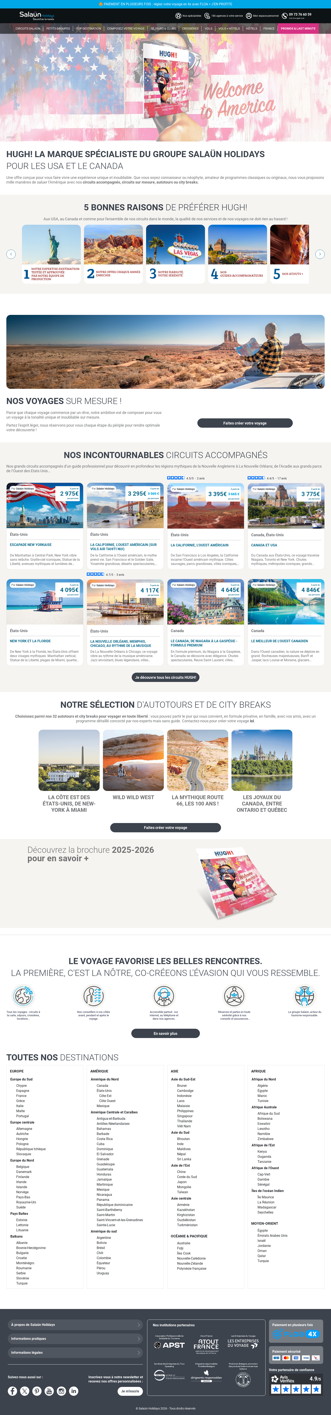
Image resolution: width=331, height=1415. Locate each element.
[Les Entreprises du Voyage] (243, 1344)
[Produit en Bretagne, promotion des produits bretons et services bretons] (243, 1375)
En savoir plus (165, 1033)
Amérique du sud (104, 1231)
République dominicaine (115, 1205)
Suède (21, 1207)
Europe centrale (22, 1122)
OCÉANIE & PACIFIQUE (189, 1236)
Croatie (21, 1258)
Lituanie (22, 1230)
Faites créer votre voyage (245, 423)
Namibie (264, 1134)
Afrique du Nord (264, 1079)
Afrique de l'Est (263, 1145)
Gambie (263, 1179)
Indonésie (184, 1096)
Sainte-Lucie (106, 1225)
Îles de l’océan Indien (268, 1191)
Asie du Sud (180, 1133)
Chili (100, 1253)
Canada (102, 1086)
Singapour (185, 1116)
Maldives (184, 1149)
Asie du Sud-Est (183, 1079)
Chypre (21, 1086)
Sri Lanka (184, 1159)
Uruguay (103, 1273)
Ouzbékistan (186, 1220)
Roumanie (23, 1268)
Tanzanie (264, 1162)
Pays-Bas (23, 1197)
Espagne (22, 1091)
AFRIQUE (258, 1071)
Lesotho (264, 1129)
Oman (262, 1251)
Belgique (22, 1167)
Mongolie (184, 1187)
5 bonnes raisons (165, 207)
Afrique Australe (264, 1107)
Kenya (262, 1152)
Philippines (185, 1111)
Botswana (265, 1119)
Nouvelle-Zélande (190, 1263)
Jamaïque (104, 1179)
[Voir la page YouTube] (49, 1391)
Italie (19, 1106)
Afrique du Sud (269, 1114)
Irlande (21, 1182)
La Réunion (266, 1202)
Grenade (103, 1159)
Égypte (263, 1091)
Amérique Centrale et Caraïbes (114, 1112)
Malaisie (183, 1106)
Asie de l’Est (180, 1165)
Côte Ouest (107, 1101)
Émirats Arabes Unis (273, 1236)
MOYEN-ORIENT (264, 1223)
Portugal (22, 1116)
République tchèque (31, 1149)
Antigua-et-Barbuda (111, 1119)
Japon (182, 1182)
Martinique (105, 1184)
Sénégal (264, 1184)
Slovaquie (23, 1154)
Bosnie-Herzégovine (31, 1248)
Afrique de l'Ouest (265, 1168)
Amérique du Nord (105, 1079)
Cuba (100, 1144)
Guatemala (105, 1169)
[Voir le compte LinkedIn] (73, 1391)
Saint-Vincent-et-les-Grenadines (120, 1220)
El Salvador (105, 1154)
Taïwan (182, 1192)
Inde (180, 1144)
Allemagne (24, 1129)
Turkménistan (187, 1225)
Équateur (103, 1263)
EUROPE (17, 1071)
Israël (262, 1241)
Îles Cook (184, 1253)
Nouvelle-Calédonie (191, 1258)
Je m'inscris (130, 1391)
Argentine (104, 1238)
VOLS (208, 28)
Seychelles (265, 1212)
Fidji (180, 1248)
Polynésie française (191, 1269)
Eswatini (264, 1124)
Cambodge (185, 1091)
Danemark (24, 1172)
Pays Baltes (19, 1214)
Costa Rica (105, 1139)
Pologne (22, 1144)
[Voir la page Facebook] (12, 1391)
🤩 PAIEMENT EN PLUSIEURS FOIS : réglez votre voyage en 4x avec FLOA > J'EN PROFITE (196, 4)
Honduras (104, 1174)
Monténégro (25, 1263)
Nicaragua (104, 1195)
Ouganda (264, 1157)
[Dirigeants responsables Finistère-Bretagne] (206, 1375)
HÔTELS (251, 28)
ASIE (174, 1071)
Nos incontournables (165, 455)
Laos (180, 1101)
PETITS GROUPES (58, 28)
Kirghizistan (186, 1215)
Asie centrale (181, 1198)
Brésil (101, 1248)
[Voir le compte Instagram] (61, 1391)
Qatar (262, 1256)
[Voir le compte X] (24, 1391)
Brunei (182, 1086)
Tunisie (263, 1101)
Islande (21, 1187)
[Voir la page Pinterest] (37, 1391)
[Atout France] (206, 1344)
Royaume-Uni (26, 1202)
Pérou (101, 1268)
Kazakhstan (186, 1210)
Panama (103, 1200)
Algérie (263, 1086)
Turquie (21, 1283)
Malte (20, 1111)
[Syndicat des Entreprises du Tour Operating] (169, 1375)
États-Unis (104, 1091)
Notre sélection (165, 705)
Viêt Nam (184, 1126)
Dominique (105, 1149)
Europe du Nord (22, 1160)
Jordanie (264, 1246)
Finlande (22, 1177)
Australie (183, 1243)
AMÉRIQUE (99, 1071)
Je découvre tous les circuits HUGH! (165, 677)
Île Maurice (266, 1197)
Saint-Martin (106, 1215)
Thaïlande (184, 1121)
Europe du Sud (21, 1079)
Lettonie (22, 1225)
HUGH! (10, 137)
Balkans (16, 1236)
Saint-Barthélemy (109, 1210)
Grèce (20, 1101)
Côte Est (105, 1096)
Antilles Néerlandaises (113, 1124)
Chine (181, 1172)
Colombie (104, 1258)
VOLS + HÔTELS (229, 28)
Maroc (262, 1096)
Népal (181, 1154)
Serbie (21, 1273)
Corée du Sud (187, 1177)
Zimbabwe (265, 1139)
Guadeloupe (106, 1164)
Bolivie (102, 1243)
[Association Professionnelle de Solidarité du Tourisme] (169, 1344)
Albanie (21, 1243)
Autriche (22, 1134)
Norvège (22, 1192)
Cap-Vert (264, 1174)
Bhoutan (183, 1139)
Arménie (183, 1205)
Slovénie (22, 1278)
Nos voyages (64, 401)
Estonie (21, 1220)
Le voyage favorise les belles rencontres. (165, 967)
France (21, 1096)
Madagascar (267, 1207)
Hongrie (22, 1139)
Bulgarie (22, 1253)
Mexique (103, 1106)
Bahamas (104, 1129)
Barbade (103, 1134)
